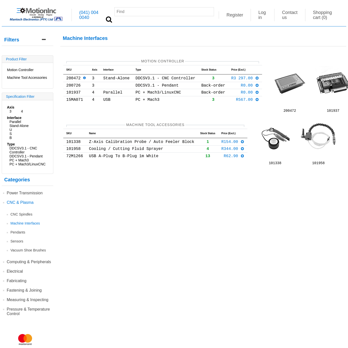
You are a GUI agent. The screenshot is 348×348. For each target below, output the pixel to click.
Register (234, 14)
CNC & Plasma (20, 202)
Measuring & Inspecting (27, 300)
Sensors (16, 241)
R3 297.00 (245, 80)
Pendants (17, 232)
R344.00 (232, 151)
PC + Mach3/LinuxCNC (27, 164)
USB (10, 134)
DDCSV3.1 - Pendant (26, 156)
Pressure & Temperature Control (28, 311)
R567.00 (247, 104)
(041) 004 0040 (88, 15)
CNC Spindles (21, 214)
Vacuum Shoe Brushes (28, 250)
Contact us (289, 15)
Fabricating (16, 281)
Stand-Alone (19, 126)
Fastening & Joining (24, 290)
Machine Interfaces (25, 223)
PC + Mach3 (19, 160)
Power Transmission (25, 193)
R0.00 (250, 88)
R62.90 (234, 159)
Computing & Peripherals (29, 262)
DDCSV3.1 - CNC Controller (23, 150)
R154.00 (232, 143)
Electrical (15, 271)
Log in (262, 15)
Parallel (15, 122)
